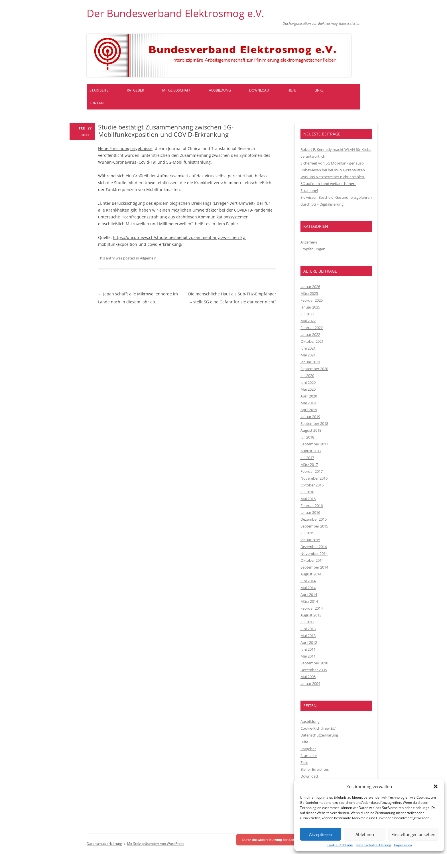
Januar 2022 (310, 334)
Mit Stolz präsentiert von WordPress (155, 843)
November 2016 (314, 478)
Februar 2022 (311, 327)
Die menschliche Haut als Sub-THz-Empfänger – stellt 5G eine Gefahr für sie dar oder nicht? (232, 302)
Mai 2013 (308, 635)
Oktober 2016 (312, 485)
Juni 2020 (308, 382)
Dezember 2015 (313, 519)
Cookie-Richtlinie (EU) (318, 728)
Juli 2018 (307, 437)
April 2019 (308, 409)
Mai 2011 (308, 656)
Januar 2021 (310, 361)
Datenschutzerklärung (373, 845)
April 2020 (308, 396)
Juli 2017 (307, 457)
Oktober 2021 (312, 341)
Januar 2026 (310, 286)
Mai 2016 (308, 498)
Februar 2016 (311, 505)
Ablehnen (364, 834)
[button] (435, 786)
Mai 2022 (308, 320)
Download (259, 90)
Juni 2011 (308, 649)
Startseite (99, 90)
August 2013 (310, 615)
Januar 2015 (310, 539)
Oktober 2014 (312, 560)
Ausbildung (220, 90)
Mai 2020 (308, 389)
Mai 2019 (308, 402)
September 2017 (314, 444)
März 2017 (309, 464)
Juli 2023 (307, 314)
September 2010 (314, 663)
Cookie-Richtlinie (340, 845)
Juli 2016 (307, 491)
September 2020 (314, 368)
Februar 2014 (311, 608)
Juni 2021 (308, 348)
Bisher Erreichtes (314, 769)
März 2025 (309, 293)
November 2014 (314, 553)
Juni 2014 (308, 580)
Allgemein (148, 258)
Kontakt (97, 103)
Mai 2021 (308, 355)
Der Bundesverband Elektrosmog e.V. (175, 13)
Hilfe (291, 90)
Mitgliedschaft (176, 90)
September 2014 (314, 567)
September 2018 (314, 423)
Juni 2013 (308, 628)
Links (319, 90)
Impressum (403, 845)
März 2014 (309, 601)
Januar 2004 (310, 683)
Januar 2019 (310, 416)
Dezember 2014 (313, 546)
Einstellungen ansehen (413, 834)
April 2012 (308, 642)
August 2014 (310, 574)
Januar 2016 (310, 512)
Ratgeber (135, 90)
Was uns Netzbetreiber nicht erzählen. (332, 176)
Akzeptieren (320, 834)
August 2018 (310, 430)
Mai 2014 (308, 587)
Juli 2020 (307, 375)
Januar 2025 (310, 307)
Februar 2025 (311, 300)
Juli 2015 (307, 532)
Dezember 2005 (313, 669)
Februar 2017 (311, 471)
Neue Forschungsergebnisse (125, 148)
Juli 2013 (307, 621)
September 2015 (314, 526)
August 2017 (310, 450)
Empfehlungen (312, 248)
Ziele (304, 762)
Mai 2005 (308, 676)
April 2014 (308, 594)
